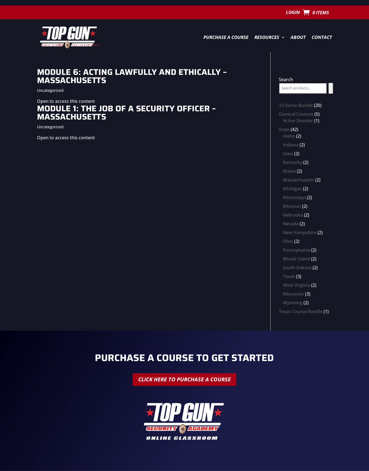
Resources (266, 37)
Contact (322, 37)
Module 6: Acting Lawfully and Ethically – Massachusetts (132, 76)
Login (293, 12)
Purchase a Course (225, 37)
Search (286, 79)
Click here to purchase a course (184, 379)
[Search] (330, 88)
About (298, 37)
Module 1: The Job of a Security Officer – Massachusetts (126, 112)
